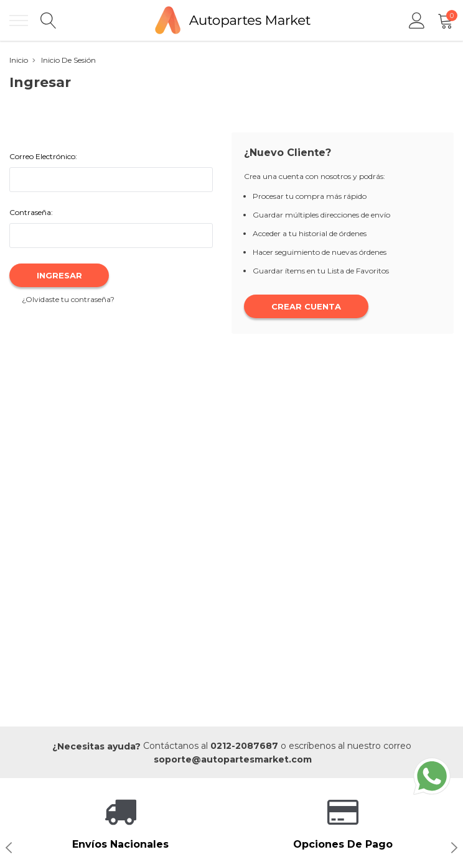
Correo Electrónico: (43, 156)
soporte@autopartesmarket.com (233, 759)
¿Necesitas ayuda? (96, 746)
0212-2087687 (244, 745)
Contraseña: (31, 212)
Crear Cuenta (306, 306)
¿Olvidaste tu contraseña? (68, 299)
